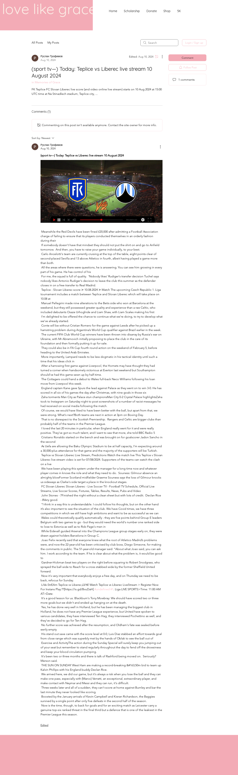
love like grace (49, 9)
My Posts (53, 42)
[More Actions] (160, 56)
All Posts (37, 42)
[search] (159, 42)
